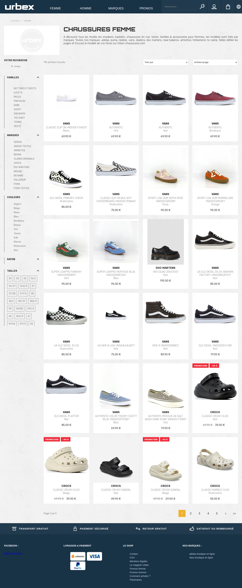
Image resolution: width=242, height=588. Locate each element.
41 (29, 316)
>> (234, 513)
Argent (17, 204)
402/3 (19, 316)
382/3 (33, 301)
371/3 (23, 293)
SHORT (17, 109)
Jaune (17, 233)
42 (31, 323)
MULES (17, 96)
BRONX (17, 154)
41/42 (12, 323)
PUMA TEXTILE (21, 188)
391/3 (30, 308)
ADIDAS (18, 142)
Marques (116, 8)
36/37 (12, 286)
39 (10, 308)
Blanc (17, 212)
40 (10, 316)
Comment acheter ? (140, 576)
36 (24, 278)
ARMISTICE (19, 150)
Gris (16, 229)
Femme (55, 8)
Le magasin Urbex (139, 565)
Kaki (16, 237)
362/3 (23, 286)
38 (32, 293)
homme (86, 8)
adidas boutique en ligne (202, 554)
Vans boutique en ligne (201, 557)
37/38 (12, 293)
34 (10, 278)
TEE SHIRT (19, 117)
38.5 (11, 301)
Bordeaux (19, 220)
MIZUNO (18, 171)
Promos (146, 8)
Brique (17, 225)
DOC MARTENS (21, 167)
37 (33, 286)
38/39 (21, 301)
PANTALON (19, 101)
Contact (134, 554)
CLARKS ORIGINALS (24, 158)
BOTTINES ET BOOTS (25, 88)
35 (17, 278)
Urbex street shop (13, 553)
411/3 (22, 323)
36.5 (33, 278)
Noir (16, 250)
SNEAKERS (19, 113)
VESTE (17, 126)
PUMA (17, 184)
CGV (132, 557)
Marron (17, 241)
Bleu (16, 216)
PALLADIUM (20, 179)
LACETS (18, 92)
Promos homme (138, 572)
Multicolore (20, 246)
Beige (17, 208)
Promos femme (138, 568)
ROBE (17, 105)
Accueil (15, 21)
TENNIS (18, 122)
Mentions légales (138, 561)
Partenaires (136, 579)
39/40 (19, 308)
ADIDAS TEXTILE (22, 146)
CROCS (17, 163)
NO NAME (18, 175)
